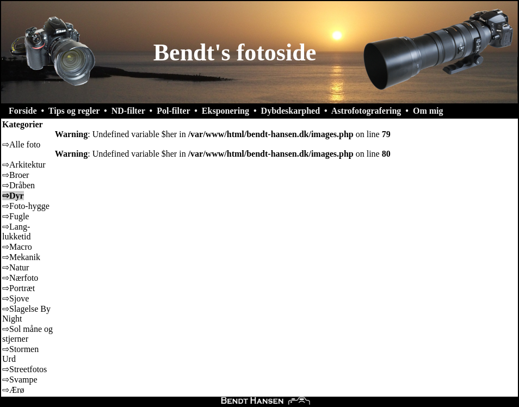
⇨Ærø (13, 389)
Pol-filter (173, 110)
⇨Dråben (18, 185)
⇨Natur (15, 267)
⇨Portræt (18, 288)
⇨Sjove (15, 298)
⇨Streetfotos (24, 369)
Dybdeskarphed (290, 110)
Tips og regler (74, 110)
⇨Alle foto (21, 144)
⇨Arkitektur (24, 164)
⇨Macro (17, 246)
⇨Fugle (15, 216)
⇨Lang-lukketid (16, 231)
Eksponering (225, 110)
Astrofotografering (366, 110)
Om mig (428, 110)
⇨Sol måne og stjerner (27, 333)
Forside (23, 110)
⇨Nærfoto (20, 277)
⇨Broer (15, 175)
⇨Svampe (20, 379)
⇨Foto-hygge (26, 206)
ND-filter (128, 110)
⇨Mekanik (21, 257)
